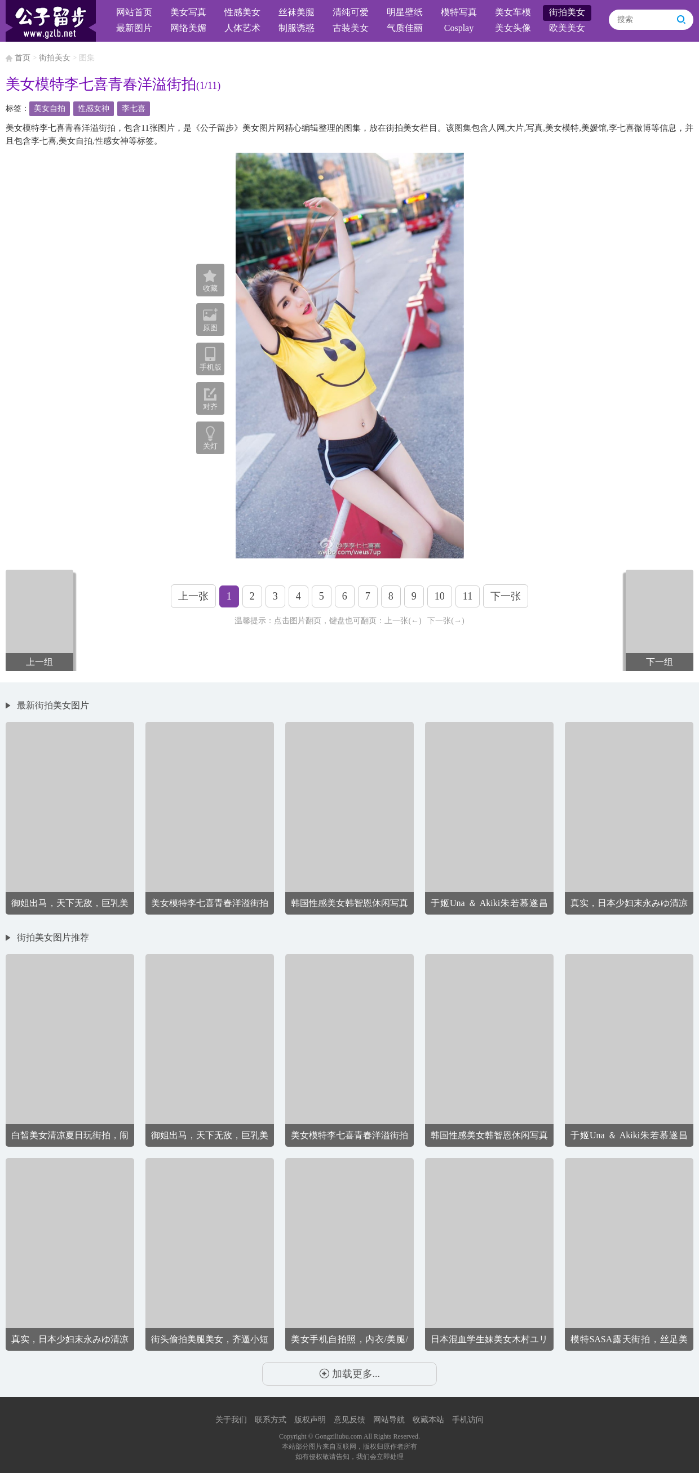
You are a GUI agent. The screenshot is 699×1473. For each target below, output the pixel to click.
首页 (22, 58)
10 (440, 596)
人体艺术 (242, 28)
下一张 (505, 596)
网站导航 (389, 1420)
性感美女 (242, 12)
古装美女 (351, 28)
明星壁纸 (405, 12)
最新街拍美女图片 (53, 705)
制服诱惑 (296, 28)
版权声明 (310, 1420)
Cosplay (459, 28)
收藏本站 (428, 1420)
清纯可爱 (351, 12)
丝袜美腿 (296, 12)
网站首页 (134, 12)
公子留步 (51, 21)
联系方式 (270, 1420)
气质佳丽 (405, 28)
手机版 (210, 359)
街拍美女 (567, 12)
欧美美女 (567, 28)
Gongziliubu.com (338, 1436)
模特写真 (459, 12)
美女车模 (513, 12)
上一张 (193, 596)
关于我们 (231, 1420)
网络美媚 (188, 28)
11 (467, 596)
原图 (210, 319)
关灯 (210, 446)
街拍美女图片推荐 (53, 937)
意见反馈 (349, 1420)
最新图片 (134, 28)
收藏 (210, 281)
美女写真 (188, 12)
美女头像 (513, 28)
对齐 (210, 399)
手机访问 (468, 1420)
